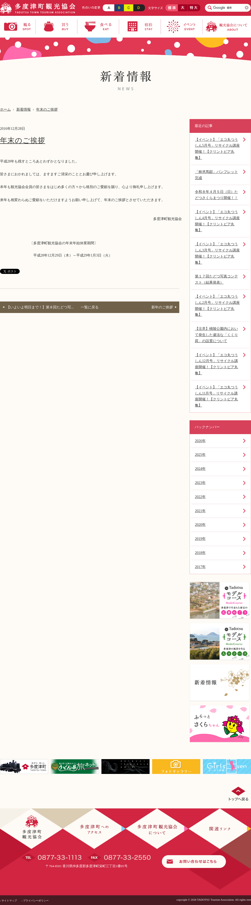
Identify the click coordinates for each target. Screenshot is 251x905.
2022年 (200, 497)
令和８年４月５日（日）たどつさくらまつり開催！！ (216, 195)
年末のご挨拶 (47, 109)
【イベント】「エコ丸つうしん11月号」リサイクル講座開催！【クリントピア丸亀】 (216, 396)
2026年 (200, 441)
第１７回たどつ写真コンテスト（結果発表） (216, 279)
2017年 (200, 567)
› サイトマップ (8, 900)
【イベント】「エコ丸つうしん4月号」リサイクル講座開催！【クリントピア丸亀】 (217, 221)
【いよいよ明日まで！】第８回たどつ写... (40, 307)
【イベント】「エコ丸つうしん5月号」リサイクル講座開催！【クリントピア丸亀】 (217, 149)
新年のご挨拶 (162, 307)
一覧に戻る (90, 307)
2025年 (200, 455)
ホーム (5, 109)
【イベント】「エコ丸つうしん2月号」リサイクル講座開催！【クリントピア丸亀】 (217, 306)
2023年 (200, 483)
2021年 (200, 511)
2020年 (200, 525)
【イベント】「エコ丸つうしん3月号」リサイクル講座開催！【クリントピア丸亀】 (217, 253)
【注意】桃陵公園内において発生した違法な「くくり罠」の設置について (216, 335)
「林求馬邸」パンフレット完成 (216, 175)
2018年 (200, 553)
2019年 (200, 539)
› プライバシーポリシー (35, 900)
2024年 (200, 469)
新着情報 (23, 109)
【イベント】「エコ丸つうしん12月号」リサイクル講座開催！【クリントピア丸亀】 (216, 364)
